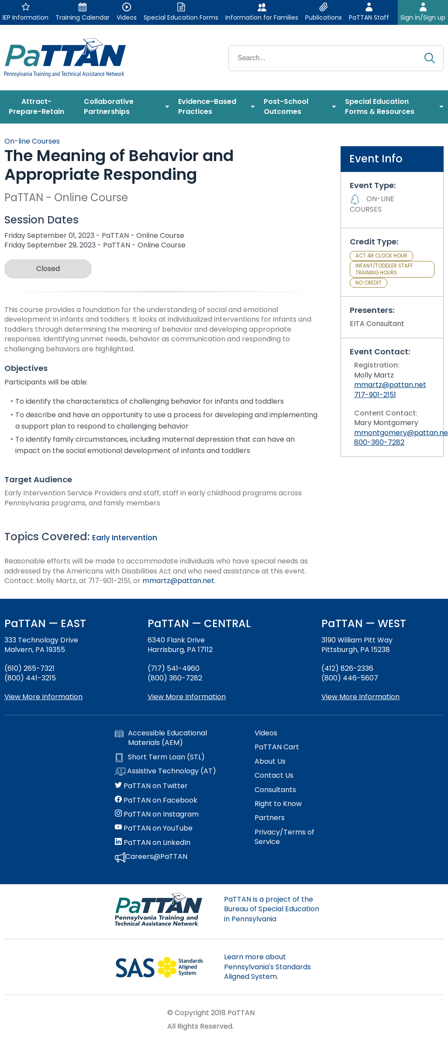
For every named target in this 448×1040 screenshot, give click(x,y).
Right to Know (278, 804)
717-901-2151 (375, 395)
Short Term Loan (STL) (160, 757)
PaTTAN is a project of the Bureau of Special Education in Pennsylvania (271, 909)
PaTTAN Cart (277, 747)
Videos (266, 733)
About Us (270, 761)
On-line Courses (32, 141)
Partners (270, 818)
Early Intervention (124, 537)
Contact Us (274, 775)
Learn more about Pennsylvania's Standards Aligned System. (267, 967)
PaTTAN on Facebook (156, 800)
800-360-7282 (379, 442)
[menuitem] (39, 107)
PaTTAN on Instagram (157, 814)
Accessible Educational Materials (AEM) (161, 738)
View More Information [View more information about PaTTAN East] (43, 697)
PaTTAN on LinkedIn (152, 843)
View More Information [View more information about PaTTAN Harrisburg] (187, 697)
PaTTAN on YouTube (154, 828)
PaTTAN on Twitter (151, 786)
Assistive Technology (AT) (165, 771)
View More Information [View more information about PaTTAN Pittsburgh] (360, 697)
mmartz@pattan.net (178, 581)
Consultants (275, 790)
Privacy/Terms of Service (284, 837)
